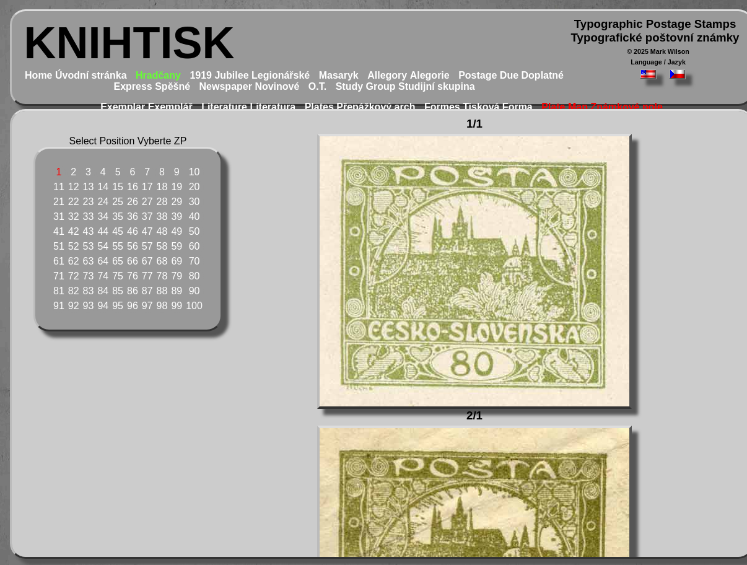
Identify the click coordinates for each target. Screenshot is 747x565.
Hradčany (158, 75)
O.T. (317, 86)
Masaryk (339, 75)
